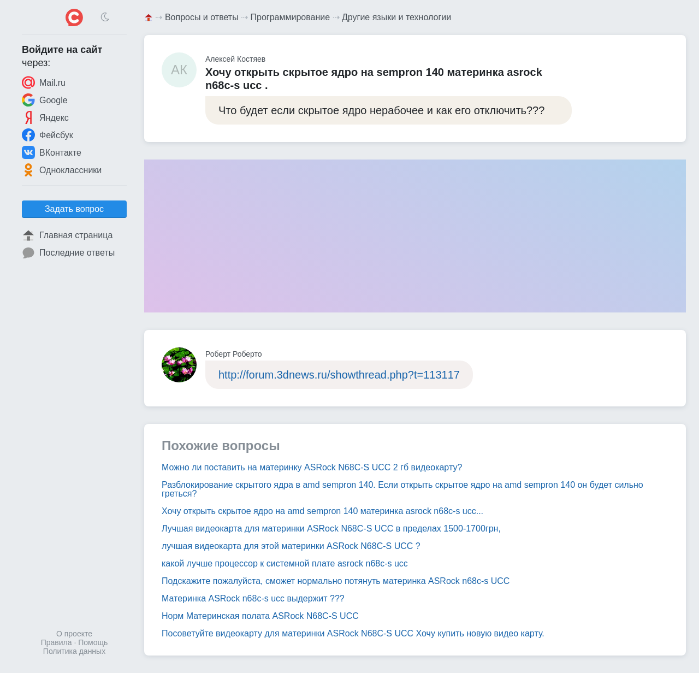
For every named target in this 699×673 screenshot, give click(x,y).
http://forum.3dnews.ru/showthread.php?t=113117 (339, 375)
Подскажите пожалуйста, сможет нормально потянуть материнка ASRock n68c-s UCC (336, 581)
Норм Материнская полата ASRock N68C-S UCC (260, 616)
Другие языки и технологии (396, 17)
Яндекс (45, 117)
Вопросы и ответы (202, 17)
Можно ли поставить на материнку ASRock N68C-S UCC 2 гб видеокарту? (312, 467)
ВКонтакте (51, 152)
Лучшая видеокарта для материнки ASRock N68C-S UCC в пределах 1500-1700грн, (331, 528)
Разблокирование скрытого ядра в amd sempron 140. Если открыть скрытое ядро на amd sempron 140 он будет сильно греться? (402, 489)
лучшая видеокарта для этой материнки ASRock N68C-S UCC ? (291, 546)
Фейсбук (47, 134)
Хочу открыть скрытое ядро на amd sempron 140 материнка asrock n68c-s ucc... (322, 511)
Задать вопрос (74, 209)
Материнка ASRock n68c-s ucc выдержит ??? (253, 598)
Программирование (290, 17)
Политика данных (74, 651)
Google (45, 100)
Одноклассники (62, 169)
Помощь (93, 642)
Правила (56, 642)
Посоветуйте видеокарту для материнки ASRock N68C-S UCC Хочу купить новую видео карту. (353, 633)
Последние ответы (68, 252)
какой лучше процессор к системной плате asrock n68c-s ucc (285, 563)
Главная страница (67, 235)
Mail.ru (44, 82)
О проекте (74, 633)
